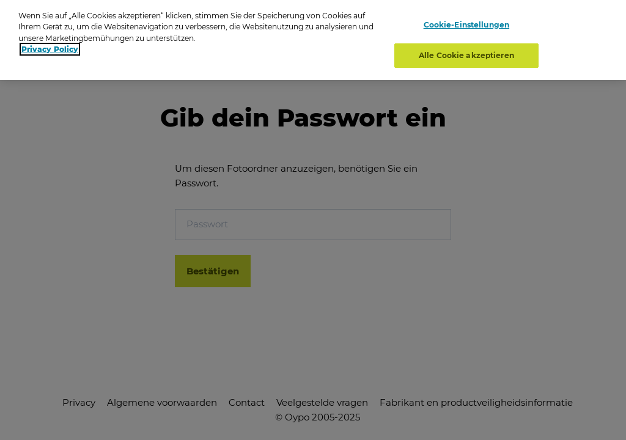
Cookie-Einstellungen (466, 23)
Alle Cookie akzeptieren (466, 52)
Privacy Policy (49, 46)
